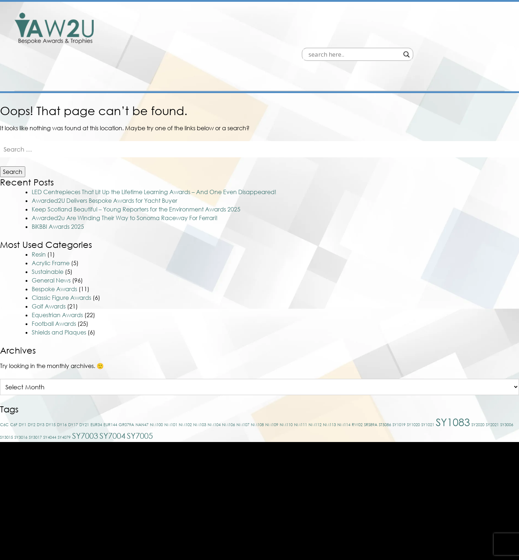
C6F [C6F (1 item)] (13, 391)
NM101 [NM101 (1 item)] (170, 391)
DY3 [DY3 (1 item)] (40, 391)
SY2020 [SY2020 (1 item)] (477, 391)
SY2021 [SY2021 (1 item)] (492, 391)
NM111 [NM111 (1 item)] (300, 391)
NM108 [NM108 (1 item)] (257, 391)
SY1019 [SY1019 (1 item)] (398, 391)
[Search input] (445, 19)
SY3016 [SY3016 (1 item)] (20, 403)
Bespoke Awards (275, 38)
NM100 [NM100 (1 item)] (156, 391)
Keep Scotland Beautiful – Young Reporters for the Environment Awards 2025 (136, 175)
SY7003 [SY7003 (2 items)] (85, 402)
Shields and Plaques (59, 298)
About (429, 38)
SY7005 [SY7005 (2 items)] (140, 402)
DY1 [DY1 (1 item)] (22, 391)
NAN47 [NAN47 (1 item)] (142, 391)
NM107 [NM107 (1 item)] (242, 391)
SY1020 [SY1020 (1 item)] (413, 391)
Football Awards (54, 290)
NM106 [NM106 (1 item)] (228, 391)
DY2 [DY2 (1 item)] (31, 391)
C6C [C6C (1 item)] (4, 391)
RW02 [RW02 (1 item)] (357, 391)
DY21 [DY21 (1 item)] (84, 391)
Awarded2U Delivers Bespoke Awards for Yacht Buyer (104, 167)
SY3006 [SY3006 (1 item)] (506, 391)
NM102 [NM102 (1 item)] (185, 391)
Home (219, 38)
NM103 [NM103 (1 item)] (199, 391)
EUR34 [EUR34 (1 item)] (96, 391)
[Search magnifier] (498, 19)
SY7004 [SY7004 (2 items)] (112, 402)
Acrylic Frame (51, 229)
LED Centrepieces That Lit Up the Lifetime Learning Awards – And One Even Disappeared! (154, 158)
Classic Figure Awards (61, 264)
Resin (39, 220)
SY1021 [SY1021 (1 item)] (427, 391)
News (392, 38)
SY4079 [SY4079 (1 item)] (64, 403)
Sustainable (47, 238)
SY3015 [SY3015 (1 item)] (6, 403)
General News (51, 246)
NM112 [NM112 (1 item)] (315, 391)
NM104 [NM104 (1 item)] (214, 391)
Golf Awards (49, 272)
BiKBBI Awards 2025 (58, 193)
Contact (481, 38)
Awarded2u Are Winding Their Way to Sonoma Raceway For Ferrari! (125, 184)
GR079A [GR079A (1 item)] (126, 391)
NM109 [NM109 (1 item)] (271, 391)
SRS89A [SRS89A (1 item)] (370, 391)
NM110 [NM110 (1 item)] (286, 391)
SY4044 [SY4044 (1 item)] (49, 403)
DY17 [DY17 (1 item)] (73, 391)
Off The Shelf (343, 38)
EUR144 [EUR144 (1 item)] (110, 391)
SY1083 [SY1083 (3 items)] (453, 388)
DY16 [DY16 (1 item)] (62, 391)
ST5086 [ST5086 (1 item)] (385, 391)
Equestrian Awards (57, 281)
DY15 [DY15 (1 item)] (51, 391)
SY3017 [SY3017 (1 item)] (35, 403)
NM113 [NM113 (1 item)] (329, 391)
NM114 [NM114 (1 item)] (343, 391)
